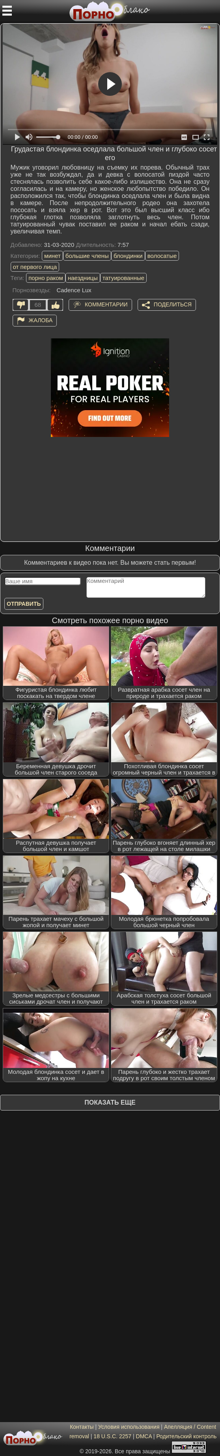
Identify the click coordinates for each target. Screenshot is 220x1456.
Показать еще (109, 1102)
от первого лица (35, 266)
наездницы (83, 277)
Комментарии (106, 304)
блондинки (128, 255)
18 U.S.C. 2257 (112, 1436)
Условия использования (128, 1427)
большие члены (87, 255)
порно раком (45, 277)
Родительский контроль (186, 1436)
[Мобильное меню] (7, 10)
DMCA (144, 1436)
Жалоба (41, 320)
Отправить (24, 604)
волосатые (162, 255)
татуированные (123, 277)
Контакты (81, 1427)
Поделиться (173, 304)
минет (52, 255)
